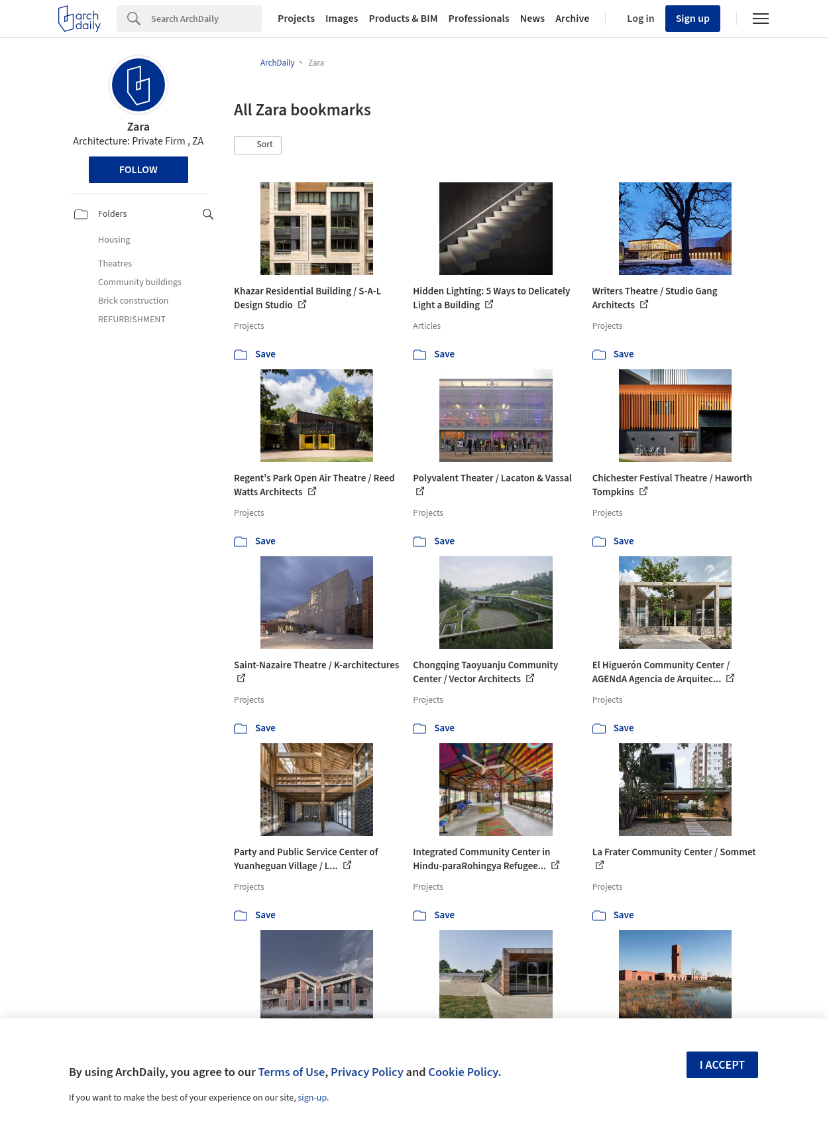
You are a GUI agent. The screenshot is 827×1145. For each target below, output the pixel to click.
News (532, 18)
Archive (572, 18)
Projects (296, 18)
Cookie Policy (463, 1072)
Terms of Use (291, 1072)
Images (341, 18)
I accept (722, 1065)
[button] (258, 145)
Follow (138, 169)
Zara (138, 127)
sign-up (312, 1098)
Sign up (693, 18)
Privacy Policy (367, 1072)
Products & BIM (402, 18)
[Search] (206, 18)
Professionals (479, 18)
